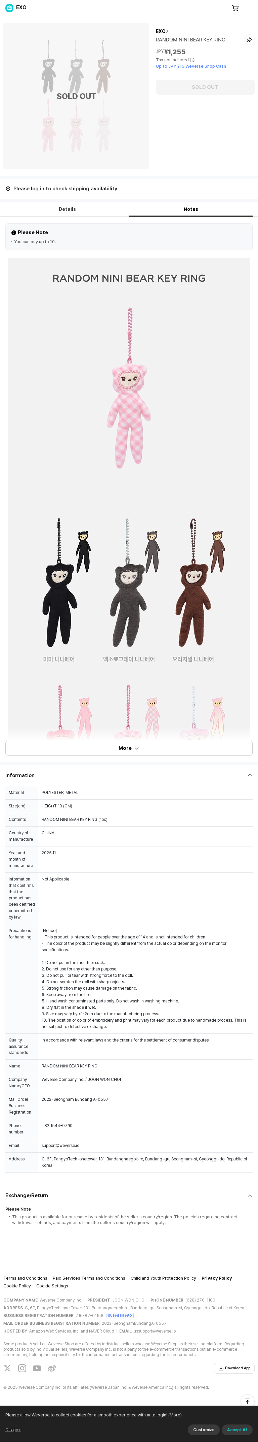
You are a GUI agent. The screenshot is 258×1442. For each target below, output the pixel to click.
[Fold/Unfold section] (129, 775)
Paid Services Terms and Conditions (89, 1278)
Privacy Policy (217, 1278)
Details (67, 209)
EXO (161, 31)
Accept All (237, 1430)
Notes (191, 209)
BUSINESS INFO (120, 1315)
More (129, 748)
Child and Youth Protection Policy (163, 1278)
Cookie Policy (17, 1285)
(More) (174, 1414)
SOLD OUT (205, 87)
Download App (234, 1368)
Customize (203, 1430)
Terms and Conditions (25, 1278)
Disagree (13, 1430)
